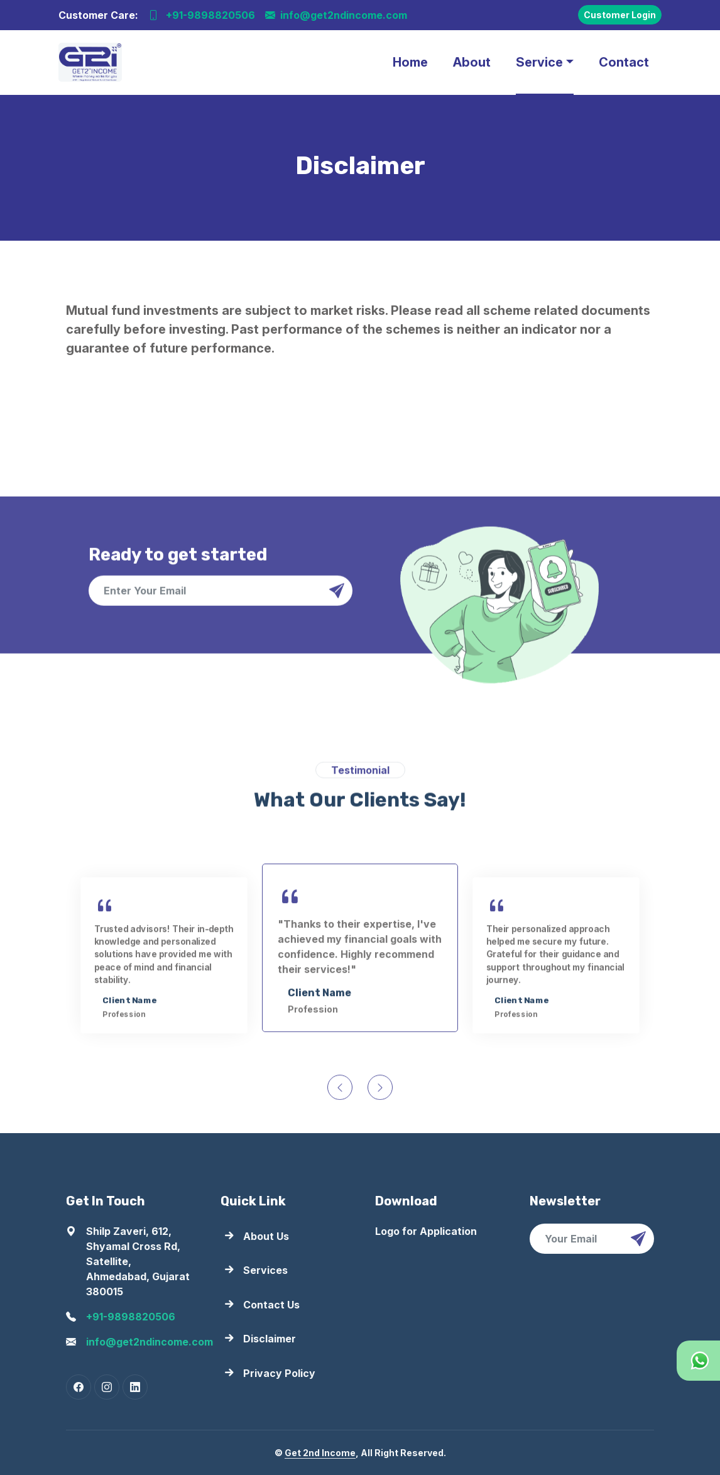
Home (410, 62)
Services (265, 1270)
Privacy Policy (279, 1373)
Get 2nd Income (320, 1452)
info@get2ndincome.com (336, 15)
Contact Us (271, 1304)
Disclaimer (269, 1338)
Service (539, 62)
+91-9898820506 (201, 15)
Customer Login (620, 14)
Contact (624, 62)
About (472, 62)
